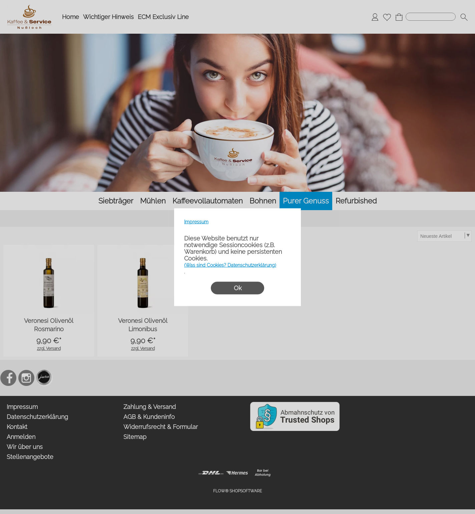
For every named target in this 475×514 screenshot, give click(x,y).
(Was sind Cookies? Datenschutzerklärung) (230, 265)
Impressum (196, 221)
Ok (238, 287)
